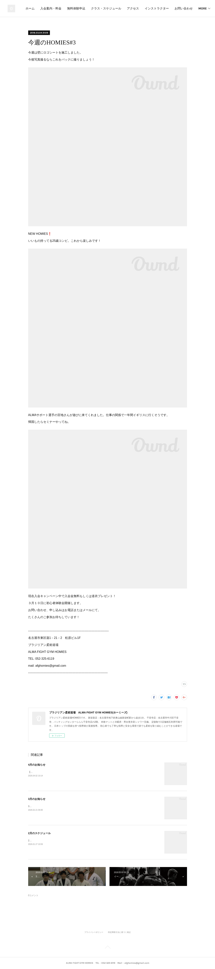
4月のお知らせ (37, 764)
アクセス (154, 8)
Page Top (107, 948)
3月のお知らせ (37, 798)
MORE (200, 8)
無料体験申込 (97, 8)
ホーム (51, 8)
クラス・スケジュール (127, 8)
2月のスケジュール (39, 833)
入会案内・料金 (72, 8)
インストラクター (178, 8)
